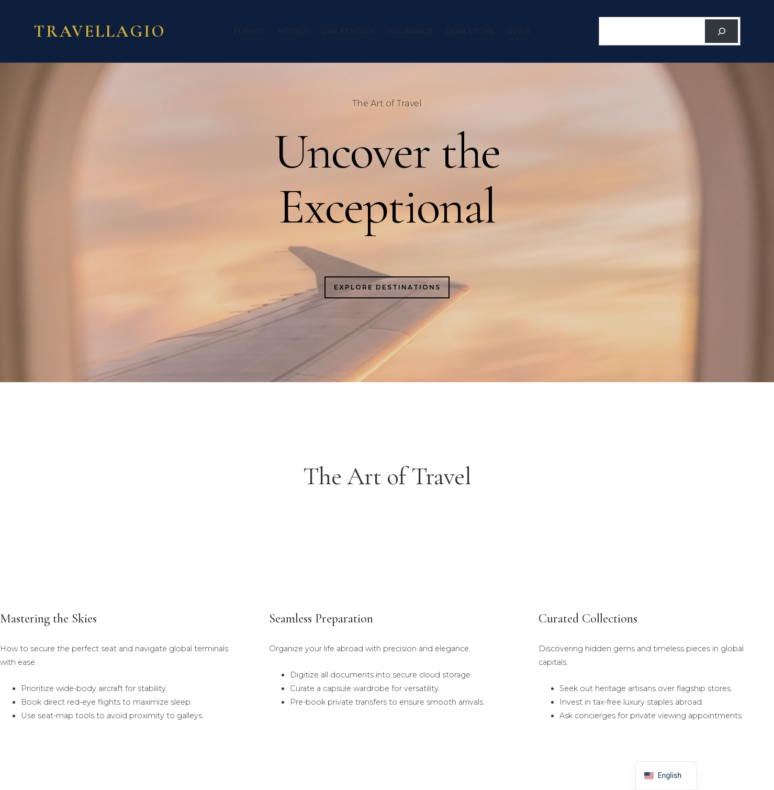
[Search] (721, 31)
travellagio (99, 31)
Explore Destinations (387, 287)
